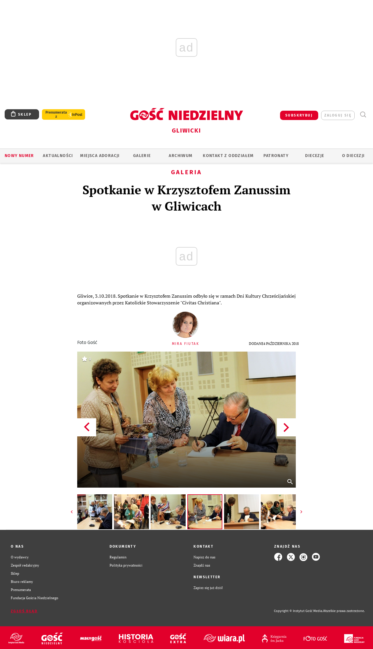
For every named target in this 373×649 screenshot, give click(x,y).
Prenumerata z (56, 114)
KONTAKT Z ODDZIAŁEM (228, 155)
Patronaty (275, 155)
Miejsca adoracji (99, 155)
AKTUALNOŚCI (58, 155)
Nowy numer (19, 155)
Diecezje (314, 155)
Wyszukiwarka (363, 114)
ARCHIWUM (180, 155)
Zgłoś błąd (24, 611)
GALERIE (142, 155)
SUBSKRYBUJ (299, 115)
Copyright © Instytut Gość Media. (298, 611)
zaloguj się (337, 115)
